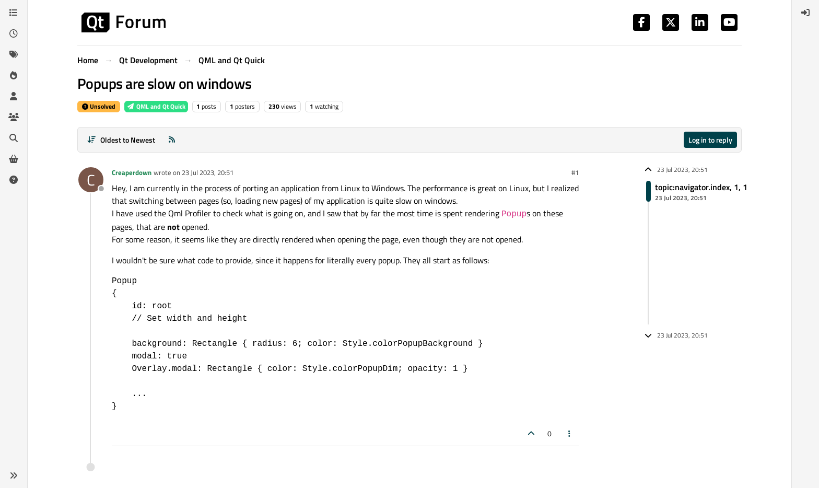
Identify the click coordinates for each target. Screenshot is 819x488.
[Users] (13, 96)
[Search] (13, 138)
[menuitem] (805, 12)
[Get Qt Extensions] (13, 158)
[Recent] (13, 33)
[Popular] (13, 75)
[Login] (805, 12)
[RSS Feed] (172, 140)
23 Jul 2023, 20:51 (207, 172)
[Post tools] (569, 433)
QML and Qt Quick (156, 106)
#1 (575, 172)
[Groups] (13, 117)
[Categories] (13, 12)
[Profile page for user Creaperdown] (90, 179)
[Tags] (13, 54)
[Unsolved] (13, 179)
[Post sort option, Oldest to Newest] (121, 140)
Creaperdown (131, 172)
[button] (13, 475)
